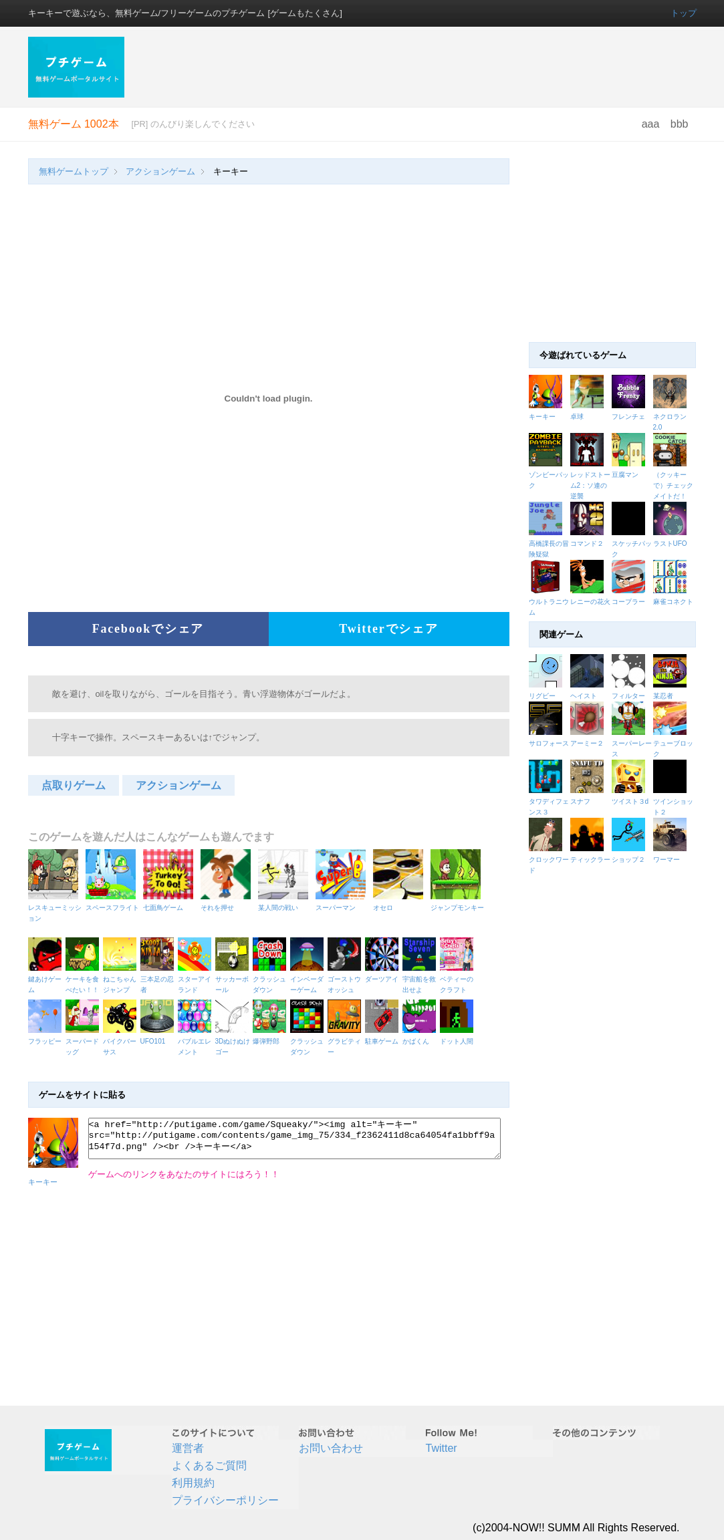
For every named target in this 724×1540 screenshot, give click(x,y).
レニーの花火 (590, 601)
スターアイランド (196, 979)
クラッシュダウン (271, 979)
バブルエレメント (196, 1041)
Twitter (441, 1448)
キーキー (542, 416)
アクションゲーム (160, 171)
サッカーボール (234, 979)
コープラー (628, 601)
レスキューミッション (55, 907)
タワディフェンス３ (549, 801)
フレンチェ (628, 416)
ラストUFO (670, 543)
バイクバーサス (121, 1041)
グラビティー (346, 1041)
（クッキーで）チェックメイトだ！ (673, 485)
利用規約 (193, 1483)
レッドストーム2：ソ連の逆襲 (590, 485)
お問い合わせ (331, 1448)
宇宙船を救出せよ (421, 979)
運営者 (188, 1448)
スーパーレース (632, 743)
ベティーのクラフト (458, 979)
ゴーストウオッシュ (346, 979)
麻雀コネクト (673, 601)
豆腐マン (625, 474)
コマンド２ (587, 543)
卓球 (577, 416)
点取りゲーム (73, 785)
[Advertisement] (417, 67)
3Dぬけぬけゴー (234, 1041)
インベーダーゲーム (309, 979)
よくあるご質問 (209, 1465)
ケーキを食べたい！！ (84, 979)
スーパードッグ (84, 1041)
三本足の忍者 (159, 979)
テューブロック (674, 743)
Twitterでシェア (388, 628)
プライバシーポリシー (225, 1500)
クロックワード (549, 859)
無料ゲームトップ (73, 171)
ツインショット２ (674, 801)
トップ (684, 13)
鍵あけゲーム (47, 979)
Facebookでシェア (148, 628)
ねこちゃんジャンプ (121, 979)
